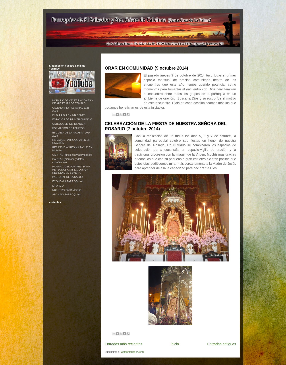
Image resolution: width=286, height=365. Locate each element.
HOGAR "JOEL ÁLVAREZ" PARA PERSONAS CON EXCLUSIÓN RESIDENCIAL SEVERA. (71, 169)
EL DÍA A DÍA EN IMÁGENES (69, 115)
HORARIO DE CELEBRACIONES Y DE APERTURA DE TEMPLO (72, 102)
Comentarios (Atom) (132, 351)
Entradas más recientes (123, 344)
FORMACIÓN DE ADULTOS (68, 128)
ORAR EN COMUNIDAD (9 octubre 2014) (146, 68)
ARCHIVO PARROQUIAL (66, 194)
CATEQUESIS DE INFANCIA (68, 123)
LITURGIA (58, 185)
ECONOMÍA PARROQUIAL (67, 181)
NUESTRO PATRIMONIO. (67, 190)
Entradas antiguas (221, 344)
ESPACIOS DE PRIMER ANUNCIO (72, 119)
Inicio (175, 344)
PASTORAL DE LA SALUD (67, 176)
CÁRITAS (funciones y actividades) (72, 154)
